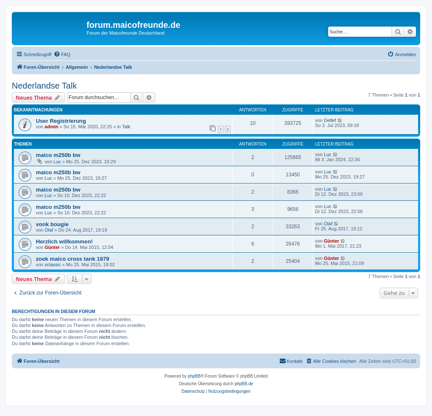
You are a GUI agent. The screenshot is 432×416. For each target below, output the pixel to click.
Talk (126, 126)
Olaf (49, 229)
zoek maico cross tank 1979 (72, 259)
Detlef (330, 120)
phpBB (194, 376)
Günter (52, 247)
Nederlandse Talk (44, 85)
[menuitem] (62, 54)
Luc (57, 161)
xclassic (53, 264)
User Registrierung (61, 121)
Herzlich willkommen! (64, 241)
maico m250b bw (58, 155)
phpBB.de (244, 383)
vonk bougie (52, 224)
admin (51, 126)
